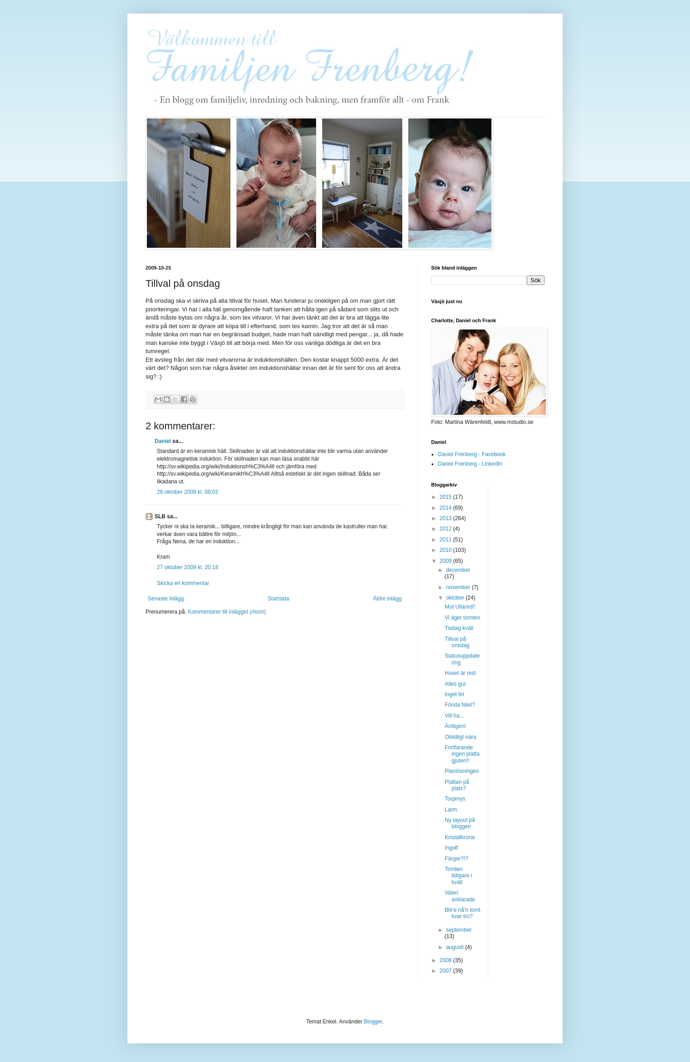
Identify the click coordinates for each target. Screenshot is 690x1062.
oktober (456, 598)
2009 (446, 561)
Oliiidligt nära (460, 737)
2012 (446, 529)
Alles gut (455, 684)
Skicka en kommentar (183, 583)
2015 (446, 497)
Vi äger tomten (462, 618)
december (458, 570)
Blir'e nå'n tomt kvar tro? (463, 913)
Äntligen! (455, 726)
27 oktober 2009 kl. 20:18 (187, 567)
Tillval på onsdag (457, 642)
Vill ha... (454, 716)
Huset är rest (460, 673)
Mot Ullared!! (460, 607)
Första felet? (460, 705)
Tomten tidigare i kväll (458, 875)
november (459, 587)
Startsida (278, 598)
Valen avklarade (460, 896)
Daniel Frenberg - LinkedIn (470, 464)
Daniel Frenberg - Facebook (471, 454)
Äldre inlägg (387, 598)
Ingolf (451, 848)
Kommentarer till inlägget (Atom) (227, 612)
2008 (446, 960)
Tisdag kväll (459, 628)
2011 (446, 539)
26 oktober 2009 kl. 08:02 (187, 492)
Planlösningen (462, 771)
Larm (451, 809)
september (459, 930)
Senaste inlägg (166, 598)
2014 (446, 508)
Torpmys (455, 799)
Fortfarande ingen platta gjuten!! (462, 754)
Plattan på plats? (457, 785)
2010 (446, 550)
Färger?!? (456, 859)
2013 (446, 518)
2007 (446, 971)
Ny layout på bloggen (460, 823)
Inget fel (454, 694)
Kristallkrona (460, 837)
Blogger (373, 1021)
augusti (455, 947)
